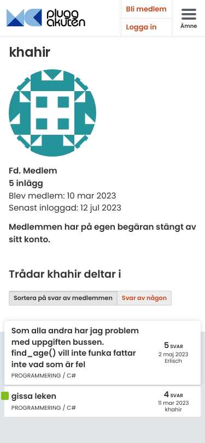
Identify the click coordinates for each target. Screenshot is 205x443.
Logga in (141, 27)
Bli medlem (146, 9)
